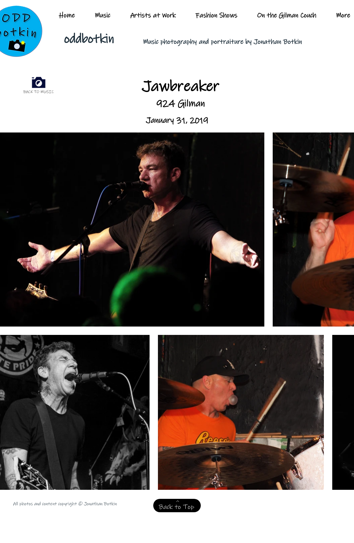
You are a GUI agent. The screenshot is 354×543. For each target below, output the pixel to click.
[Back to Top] (177, 505)
